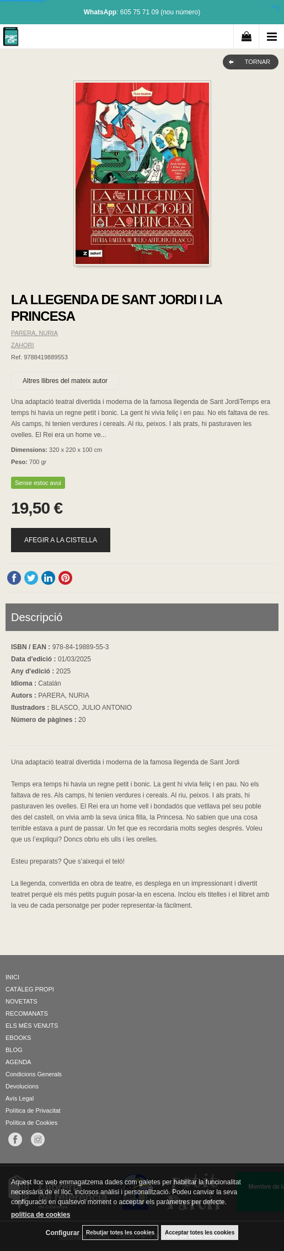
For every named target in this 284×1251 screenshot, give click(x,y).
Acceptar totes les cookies (199, 1233)
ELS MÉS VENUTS (32, 1025)
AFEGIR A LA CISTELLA (60, 540)
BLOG (14, 1050)
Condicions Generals (34, 1074)
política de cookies (40, 1214)
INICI (12, 977)
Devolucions (22, 1086)
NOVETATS (21, 1001)
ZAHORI (22, 345)
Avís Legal (20, 1098)
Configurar (62, 1233)
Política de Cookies (31, 1122)
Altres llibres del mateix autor (65, 381)
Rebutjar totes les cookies (120, 1233)
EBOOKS (18, 1037)
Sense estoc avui (38, 482)
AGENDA (18, 1062)
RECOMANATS (27, 1013)
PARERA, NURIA (34, 333)
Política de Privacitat (33, 1110)
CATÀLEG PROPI (30, 989)
